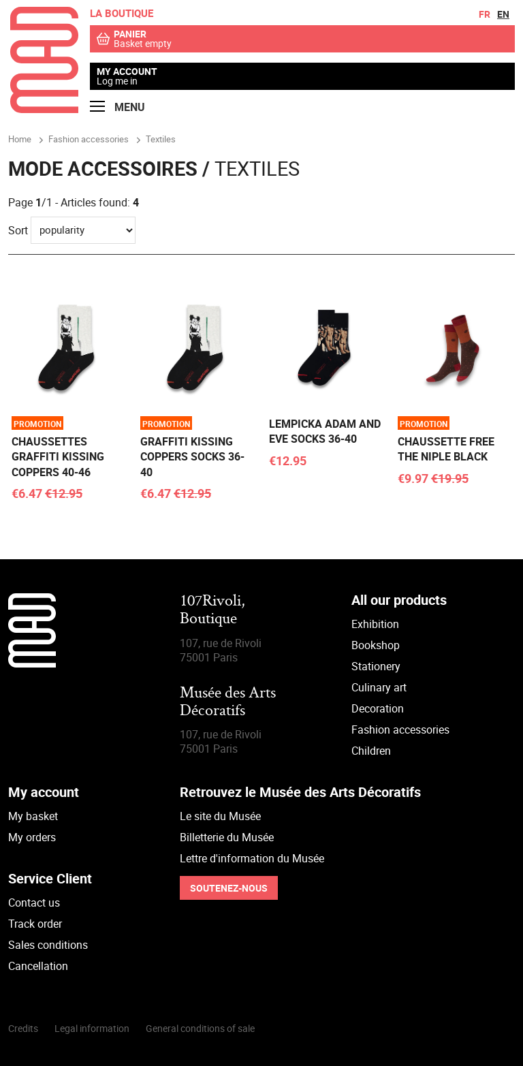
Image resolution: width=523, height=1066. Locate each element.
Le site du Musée (220, 816)
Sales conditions (48, 944)
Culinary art (379, 687)
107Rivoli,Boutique (212, 610)
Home (19, 139)
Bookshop (375, 645)
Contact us (34, 902)
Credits (23, 1028)
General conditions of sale (200, 1028)
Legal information (91, 1028)
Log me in (117, 80)
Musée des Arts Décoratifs (228, 702)
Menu (117, 107)
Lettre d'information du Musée (252, 858)
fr (484, 13)
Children (371, 750)
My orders (32, 837)
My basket (33, 816)
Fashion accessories (400, 729)
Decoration (377, 708)
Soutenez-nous (229, 887)
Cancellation (38, 965)
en (503, 13)
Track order (35, 923)
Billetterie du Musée (227, 837)
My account (127, 71)
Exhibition (375, 623)
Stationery (375, 666)
